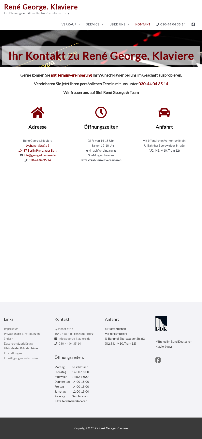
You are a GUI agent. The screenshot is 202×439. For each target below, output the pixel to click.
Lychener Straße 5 (38, 145)
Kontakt (143, 24)
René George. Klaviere (41, 7)
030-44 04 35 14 (171, 24)
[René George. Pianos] (101, 242)
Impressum (11, 328)
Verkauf (69, 24)
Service (93, 24)
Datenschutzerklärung (18, 343)
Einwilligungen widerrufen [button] (21, 358)
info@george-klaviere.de (40, 155)
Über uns (117, 24)
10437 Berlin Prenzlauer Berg (37, 150)
